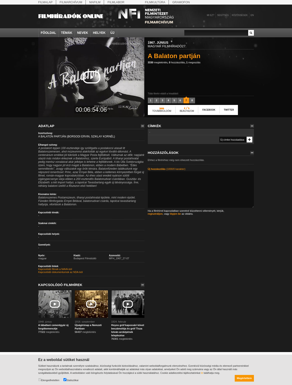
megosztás (193, 62)
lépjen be (175, 213)
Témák (66, 33)
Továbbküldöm (161, 111)
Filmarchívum (71, 2)
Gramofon (181, 2)
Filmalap (45, 2)
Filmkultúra (155, 2)
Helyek (99, 33)
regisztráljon (155, 213)
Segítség (223, 15)
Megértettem (244, 378)
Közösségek (240, 15)
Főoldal (48, 33)
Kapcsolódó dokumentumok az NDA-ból (60, 272)
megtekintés (158, 62)
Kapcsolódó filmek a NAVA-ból (55, 269)
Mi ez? (210, 15)
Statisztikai (70, 380)
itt (202, 373)
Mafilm (94, 2)
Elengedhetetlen (49, 380)
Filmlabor (115, 2)
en (252, 15)
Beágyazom (187, 111)
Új (112, 33)
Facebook (208, 110)
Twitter (229, 110)
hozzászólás (177, 62)
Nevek (82, 33)
